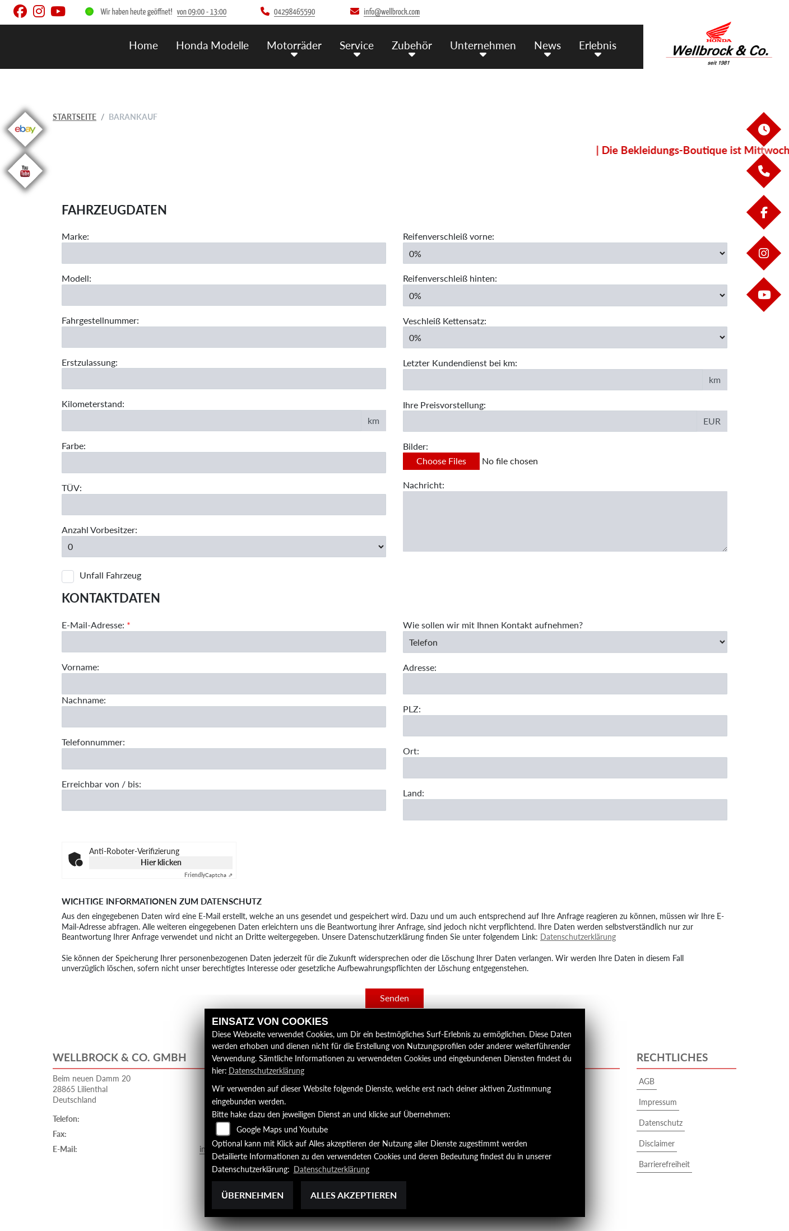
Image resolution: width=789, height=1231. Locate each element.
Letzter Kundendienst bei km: (460, 362)
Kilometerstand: (93, 403)
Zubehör (412, 45)
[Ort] (565, 810)
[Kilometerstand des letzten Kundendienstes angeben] (553, 379)
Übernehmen (252, 1195)
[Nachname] (224, 759)
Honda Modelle (212, 45)
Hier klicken (161, 862)
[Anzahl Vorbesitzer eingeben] (224, 546)
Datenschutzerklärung (578, 936)
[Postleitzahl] (565, 768)
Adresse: (420, 709)
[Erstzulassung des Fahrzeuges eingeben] (224, 378)
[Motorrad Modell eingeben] (224, 295)
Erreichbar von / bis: (101, 825)
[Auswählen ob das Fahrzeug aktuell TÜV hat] (224, 504)
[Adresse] (565, 726)
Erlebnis (597, 45)
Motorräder (294, 45)
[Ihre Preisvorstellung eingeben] (550, 421)
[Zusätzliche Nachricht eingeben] (565, 521)
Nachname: (84, 742)
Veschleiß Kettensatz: (444, 320)
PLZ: (412, 751)
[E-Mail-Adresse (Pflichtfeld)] (224, 684)
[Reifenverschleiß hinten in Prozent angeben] (565, 295)
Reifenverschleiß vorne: (448, 236)
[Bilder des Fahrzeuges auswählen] (565, 461)
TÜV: (72, 487)
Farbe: (74, 445)
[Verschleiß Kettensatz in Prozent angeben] (565, 337)
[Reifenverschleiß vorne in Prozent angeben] (565, 253)
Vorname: (80, 709)
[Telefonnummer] (224, 801)
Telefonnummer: (93, 784)
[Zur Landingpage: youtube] (25, 190)
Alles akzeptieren (353, 1195)
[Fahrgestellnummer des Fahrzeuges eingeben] (224, 337)
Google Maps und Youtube (282, 1129)
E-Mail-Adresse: (96, 667)
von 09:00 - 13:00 (202, 12)
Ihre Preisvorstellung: (444, 404)
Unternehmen (483, 45)
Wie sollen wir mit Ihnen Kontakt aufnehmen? (493, 667)
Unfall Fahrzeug (110, 575)
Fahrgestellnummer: (100, 320)
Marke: (75, 236)
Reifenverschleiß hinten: (450, 278)
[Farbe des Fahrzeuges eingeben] (224, 462)
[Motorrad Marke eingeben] (224, 253)
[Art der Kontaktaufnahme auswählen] (565, 684)
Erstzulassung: (90, 362)
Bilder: (415, 446)
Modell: (76, 278)
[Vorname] (224, 726)
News (547, 45)
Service (357, 45)
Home (143, 45)
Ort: (411, 793)
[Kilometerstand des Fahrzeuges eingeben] (211, 420)
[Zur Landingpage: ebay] (25, 148)
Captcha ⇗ (208, 874)
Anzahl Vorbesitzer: (99, 529)
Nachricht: (423, 484)
